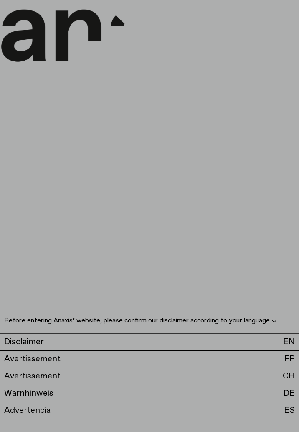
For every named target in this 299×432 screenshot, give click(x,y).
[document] (149, 216)
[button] (149, 342)
